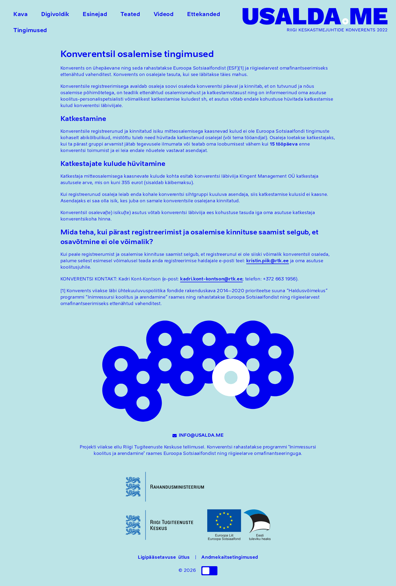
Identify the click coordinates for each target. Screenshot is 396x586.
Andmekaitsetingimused (229, 557)
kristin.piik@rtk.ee (267, 261)
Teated (130, 14)
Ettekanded (203, 14)
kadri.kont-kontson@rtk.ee (211, 279)
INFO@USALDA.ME (198, 435)
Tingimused (30, 30)
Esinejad (95, 14)
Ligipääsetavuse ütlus (164, 557)
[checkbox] (209, 570)
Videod (164, 14)
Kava (20, 14)
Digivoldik (55, 14)
